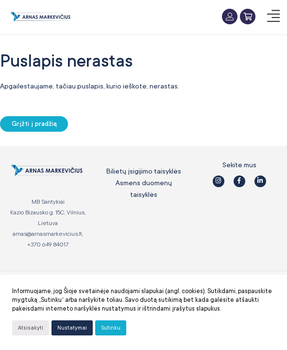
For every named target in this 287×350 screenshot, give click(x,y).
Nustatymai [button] (72, 328)
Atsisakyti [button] (30, 328)
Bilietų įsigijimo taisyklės (143, 171)
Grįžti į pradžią (34, 123)
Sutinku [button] (110, 328)
